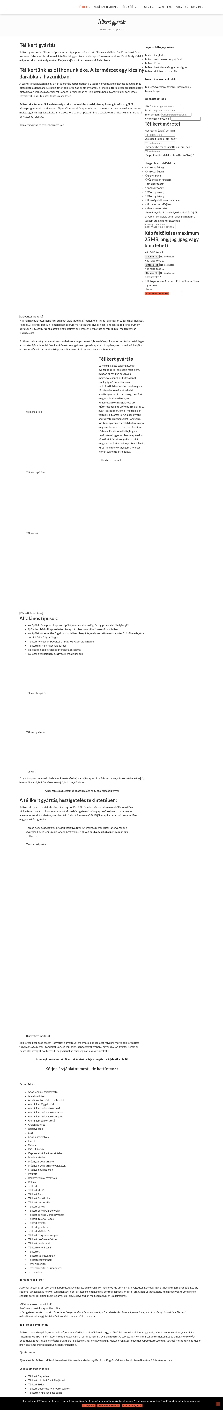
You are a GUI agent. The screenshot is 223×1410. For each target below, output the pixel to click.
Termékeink (147, 7)
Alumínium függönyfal (41, 1104)
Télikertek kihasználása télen (161, 71)
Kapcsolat (196, 7)
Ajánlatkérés (182, 7)
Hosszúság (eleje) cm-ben (160, 130)
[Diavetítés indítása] (31, 316)
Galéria (32, 1145)
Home (103, 29)
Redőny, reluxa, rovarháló (42, 1177)
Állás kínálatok (36, 1095)
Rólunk (32, 1181)
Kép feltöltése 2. (154, 261)
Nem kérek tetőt (158, 208)
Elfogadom (88, 1405)
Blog (169, 7)
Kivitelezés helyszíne (157, 118)
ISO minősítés (36, 1149)
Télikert (32, 1186)
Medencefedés (37, 1157)
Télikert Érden (153, 63)
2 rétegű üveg (156, 167)
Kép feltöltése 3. (154, 269)
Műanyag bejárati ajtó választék (47, 1165)
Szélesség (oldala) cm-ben (161, 138)
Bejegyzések (35, 1128)
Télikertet (83, 7)
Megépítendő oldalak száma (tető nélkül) (169, 155)
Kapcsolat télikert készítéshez (45, 1153)
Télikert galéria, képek (41, 1218)
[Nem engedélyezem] (218, 1404)
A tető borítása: (155, 183)
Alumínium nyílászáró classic (44, 1108)
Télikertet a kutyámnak (41, 1255)
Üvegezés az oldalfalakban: (162, 163)
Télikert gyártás (37, 1222)
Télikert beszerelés (39, 1202)
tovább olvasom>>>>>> (48, 811)
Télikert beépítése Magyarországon (166, 67)
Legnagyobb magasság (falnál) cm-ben (168, 146)
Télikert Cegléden (155, 54)
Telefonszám (153, 114)
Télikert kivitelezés (39, 1231)
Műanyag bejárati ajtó (41, 1161)
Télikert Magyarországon (43, 1235)
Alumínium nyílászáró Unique (45, 1116)
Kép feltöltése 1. (154, 253)
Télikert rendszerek (39, 1243)
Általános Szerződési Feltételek (46, 1100)
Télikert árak (35, 1194)
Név (148, 106)
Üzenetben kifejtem (160, 179)
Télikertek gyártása (39, 1247)
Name (148, 290)
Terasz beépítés (154, 90)
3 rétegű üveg (156, 171)
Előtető (32, 1141)
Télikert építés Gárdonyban (44, 1210)
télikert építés (131, 1042)
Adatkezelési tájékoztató (43, 1091)
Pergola (32, 1173)
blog (30, 1132)
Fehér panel (154, 175)
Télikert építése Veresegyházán (46, 1214)
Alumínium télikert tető (41, 1120)
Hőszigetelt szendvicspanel (164, 200)
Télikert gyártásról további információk (168, 86)
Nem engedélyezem (109, 1405)
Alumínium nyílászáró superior (45, 1112)
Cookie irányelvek (38, 1136)
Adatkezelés (153, 277)
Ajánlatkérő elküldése (157, 294)
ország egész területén (78, 52)
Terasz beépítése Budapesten (45, 1267)
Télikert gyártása (38, 1226)
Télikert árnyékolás (39, 1198)
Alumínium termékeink (105, 7)
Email (149, 110)
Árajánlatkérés (36, 1124)
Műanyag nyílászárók (40, 1169)
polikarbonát (155, 187)
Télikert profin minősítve (42, 1239)
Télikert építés (129, 7)
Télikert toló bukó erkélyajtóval (163, 59)
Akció (161, 7)
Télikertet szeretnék (40, 1259)
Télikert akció (36, 1190)
